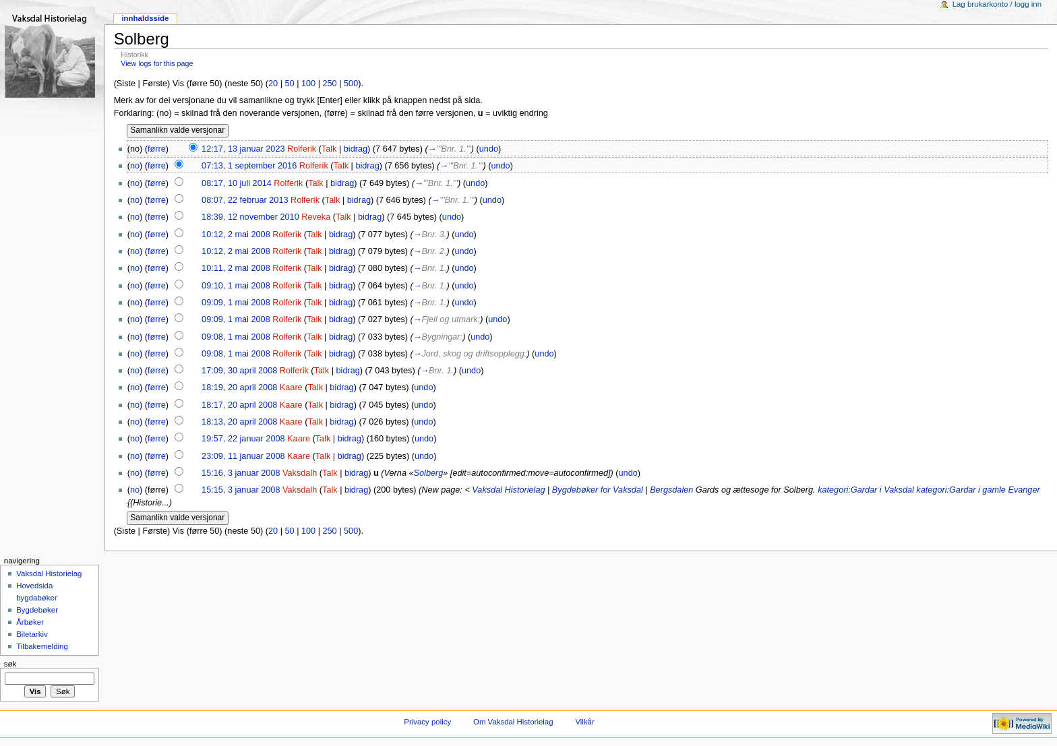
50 (289, 83)
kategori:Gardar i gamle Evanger (977, 490)
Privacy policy (427, 722)
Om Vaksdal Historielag (513, 722)
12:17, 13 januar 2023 (243, 149)
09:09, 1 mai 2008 (236, 302)
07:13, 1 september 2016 (249, 165)
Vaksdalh (299, 473)
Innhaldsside (145, 18)
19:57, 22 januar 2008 (243, 438)
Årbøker (30, 622)
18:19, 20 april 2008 (239, 387)
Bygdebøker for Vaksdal (597, 490)
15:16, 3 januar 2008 (241, 473)
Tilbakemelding (42, 646)
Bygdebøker (37, 610)
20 (273, 83)
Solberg (429, 473)
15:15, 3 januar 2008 (241, 490)
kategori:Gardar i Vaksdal (866, 490)
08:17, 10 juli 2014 (237, 183)
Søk (10, 664)
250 (330, 83)
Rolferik (301, 149)
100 (308, 83)
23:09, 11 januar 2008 (243, 456)
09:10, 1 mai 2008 (236, 285)
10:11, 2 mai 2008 (236, 268)
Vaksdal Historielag (508, 490)
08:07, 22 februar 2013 (245, 200)
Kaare (291, 387)
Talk (329, 149)
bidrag (355, 149)
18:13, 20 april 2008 (239, 422)
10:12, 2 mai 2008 (236, 234)
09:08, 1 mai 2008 (236, 337)
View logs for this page (157, 63)
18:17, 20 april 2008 (239, 405)
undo (488, 149)
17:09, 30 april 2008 (239, 370)
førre (157, 149)
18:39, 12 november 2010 (250, 217)
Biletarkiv (31, 634)
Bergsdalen (671, 490)
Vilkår (584, 722)
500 (351, 83)
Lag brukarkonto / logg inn (997, 4)
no (135, 165)
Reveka (315, 217)
